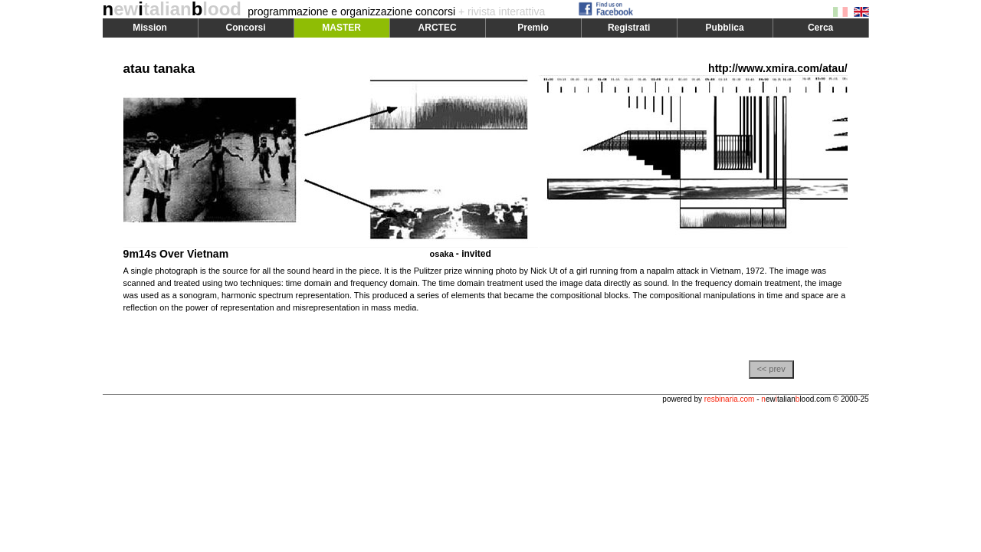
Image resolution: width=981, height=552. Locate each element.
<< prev (770, 368)
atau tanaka (159, 68)
